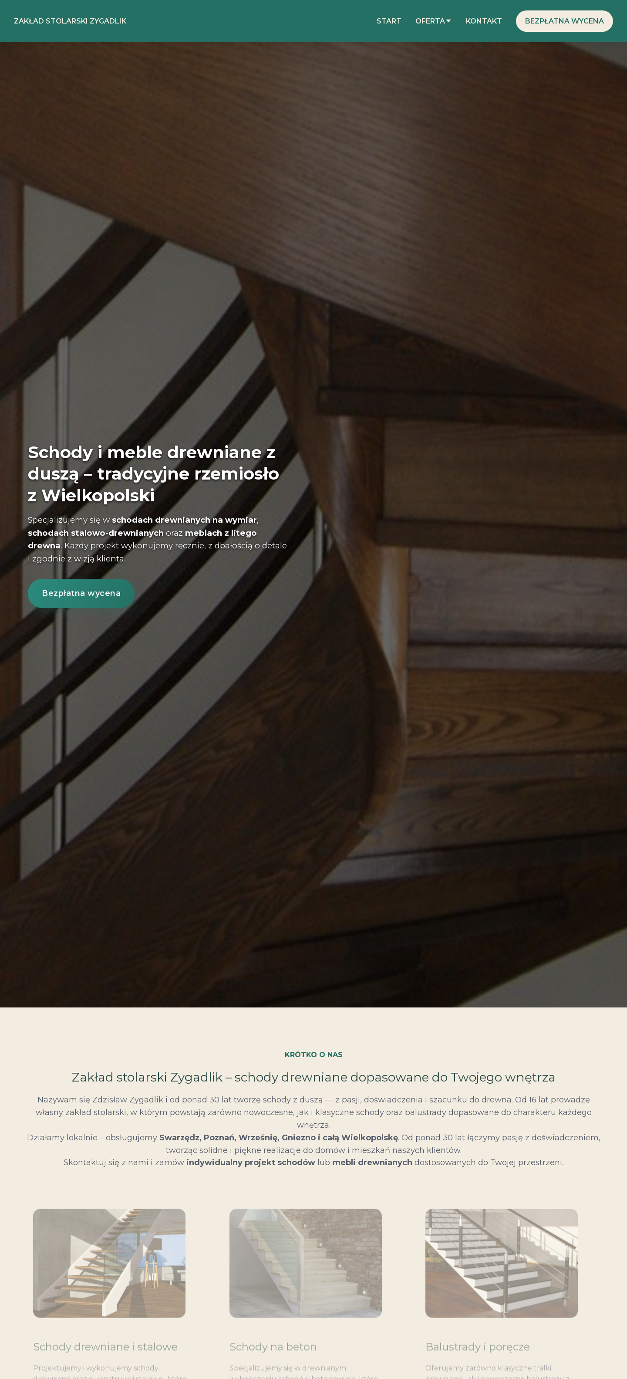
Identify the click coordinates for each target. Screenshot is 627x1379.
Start (389, 21)
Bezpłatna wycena (564, 21)
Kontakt (484, 21)
